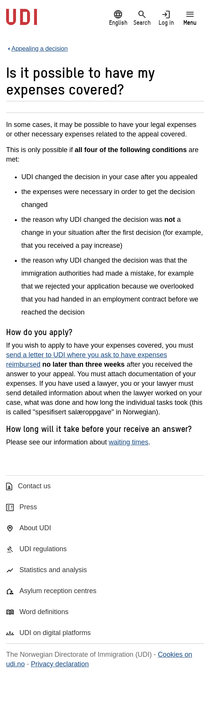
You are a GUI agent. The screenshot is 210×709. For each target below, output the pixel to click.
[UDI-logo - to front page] (21, 21)
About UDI (35, 528)
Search (142, 18)
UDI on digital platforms (55, 633)
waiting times (128, 442)
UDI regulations (43, 549)
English (118, 18)
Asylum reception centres (57, 591)
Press (28, 507)
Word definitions (44, 612)
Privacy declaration (60, 664)
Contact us (34, 486)
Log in (166, 18)
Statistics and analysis (53, 570)
